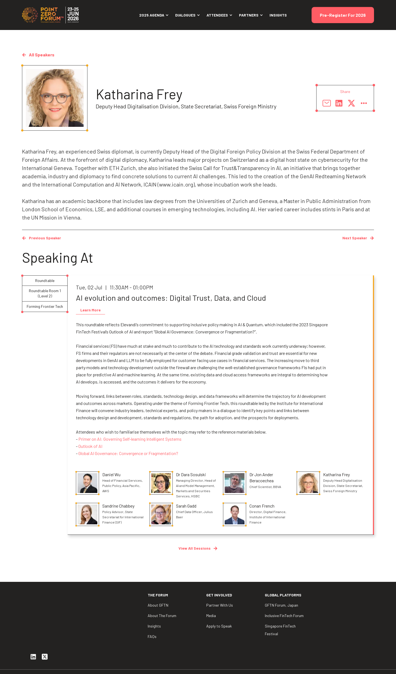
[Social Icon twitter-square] (45, 624)
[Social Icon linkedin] (33, 624)
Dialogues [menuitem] (185, 15)
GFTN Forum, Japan (281, 605)
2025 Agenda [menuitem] (151, 15)
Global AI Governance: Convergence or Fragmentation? (128, 453)
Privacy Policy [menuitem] (333, 662)
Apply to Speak (219, 626)
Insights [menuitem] (278, 15)
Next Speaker (358, 237)
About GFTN (158, 605)
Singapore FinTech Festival (280, 630)
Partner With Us (219, 605)
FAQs (152, 636)
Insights (154, 626)
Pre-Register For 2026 (343, 15)
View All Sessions (198, 548)
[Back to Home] (52, 14)
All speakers (38, 54)
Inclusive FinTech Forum (284, 615)
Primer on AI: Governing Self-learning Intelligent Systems (130, 439)
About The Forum (162, 615)
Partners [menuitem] (248, 15)
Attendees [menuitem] (217, 15)
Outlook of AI (90, 446)
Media (211, 615)
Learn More (90, 310)
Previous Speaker (41, 237)
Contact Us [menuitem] (364, 662)
